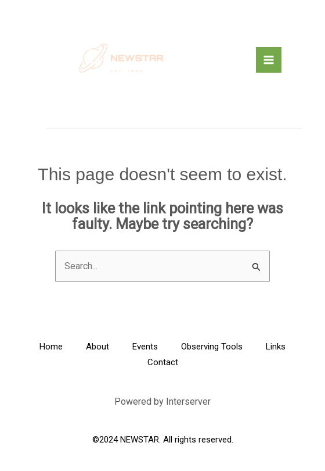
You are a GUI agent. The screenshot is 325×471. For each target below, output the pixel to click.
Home (51, 346)
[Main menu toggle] (268, 60)
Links (276, 346)
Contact (162, 362)
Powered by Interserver (162, 401)
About (97, 346)
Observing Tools (212, 346)
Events (145, 346)
